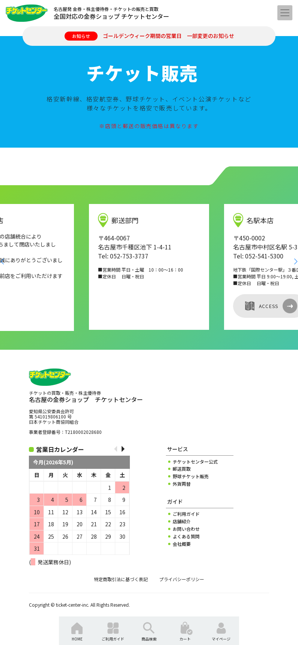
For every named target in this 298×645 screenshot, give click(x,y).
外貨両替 (182, 483)
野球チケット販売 (191, 476)
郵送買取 (182, 468)
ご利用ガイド (186, 514)
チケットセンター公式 (195, 461)
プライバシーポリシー (181, 579)
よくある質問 (186, 536)
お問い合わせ (186, 529)
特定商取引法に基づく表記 (121, 579)
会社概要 (182, 544)
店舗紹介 (182, 521)
